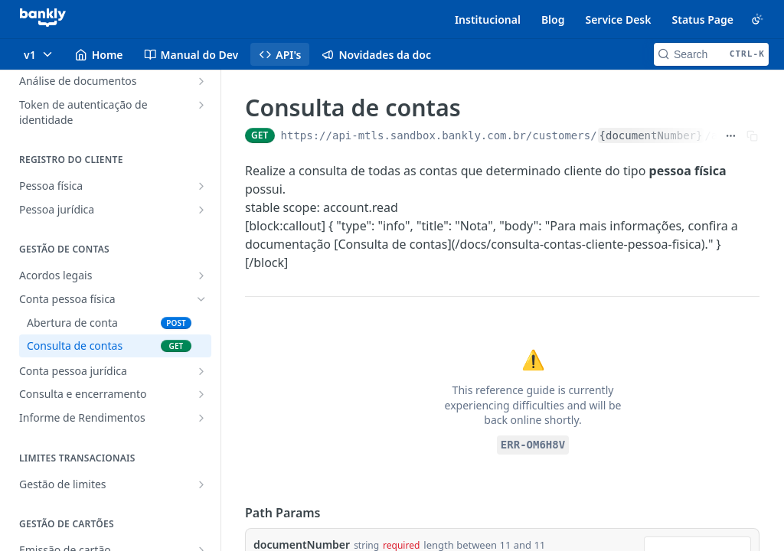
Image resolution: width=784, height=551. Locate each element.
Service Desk (618, 19)
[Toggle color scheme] (757, 19)
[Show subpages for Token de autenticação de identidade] (201, 105)
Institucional (488, 19)
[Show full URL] (731, 135)
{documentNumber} (651, 135)
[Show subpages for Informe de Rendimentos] (201, 418)
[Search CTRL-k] (711, 54)
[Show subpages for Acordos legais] (201, 275)
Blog (553, 19)
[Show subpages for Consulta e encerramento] (201, 394)
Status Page (703, 19)
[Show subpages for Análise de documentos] (201, 81)
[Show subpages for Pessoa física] (201, 186)
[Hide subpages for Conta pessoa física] (201, 299)
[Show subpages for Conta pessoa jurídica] (201, 371)
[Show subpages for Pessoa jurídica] (201, 210)
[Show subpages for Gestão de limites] (201, 484)
